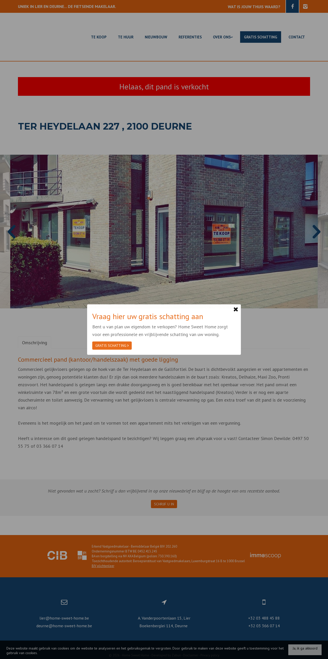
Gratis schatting (112, 345)
